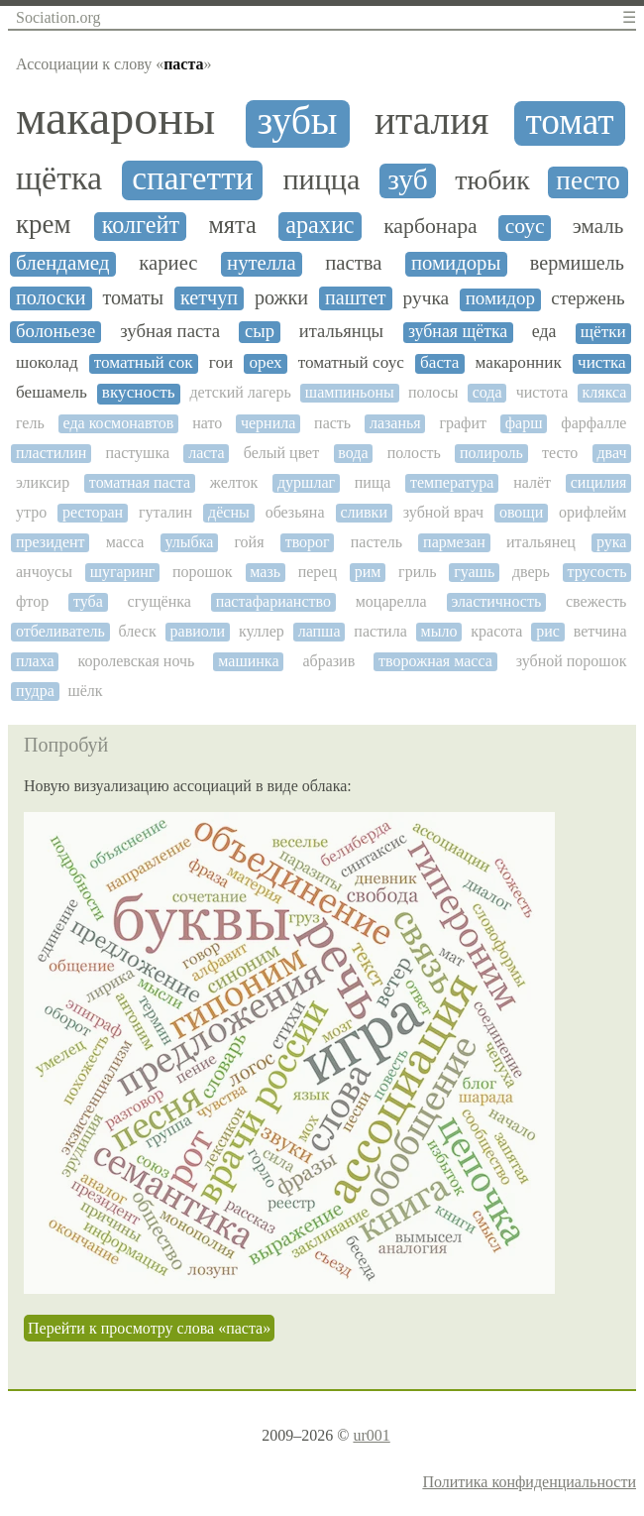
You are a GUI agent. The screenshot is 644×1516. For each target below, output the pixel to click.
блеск (138, 631)
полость (414, 452)
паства (353, 263)
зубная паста (170, 331)
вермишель (577, 263)
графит (462, 422)
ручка (426, 298)
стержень (587, 298)
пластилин (51, 452)
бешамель (51, 393)
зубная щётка (457, 331)
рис (548, 631)
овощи (521, 512)
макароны (115, 118)
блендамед (63, 263)
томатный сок (143, 363)
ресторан (92, 512)
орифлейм (592, 512)
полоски (51, 297)
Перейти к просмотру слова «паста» (149, 1328)
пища (373, 482)
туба (88, 601)
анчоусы (44, 571)
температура (451, 482)
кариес (168, 263)
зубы (297, 121)
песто (587, 181)
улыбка (188, 541)
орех (265, 363)
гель (30, 422)
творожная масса (435, 660)
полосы (433, 392)
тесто (560, 452)
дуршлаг (306, 482)
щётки (603, 332)
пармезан (454, 541)
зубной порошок (571, 660)
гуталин (165, 512)
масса (125, 541)
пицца (321, 180)
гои (221, 363)
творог (307, 541)
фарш (524, 422)
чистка (602, 363)
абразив (328, 660)
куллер (261, 631)
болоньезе (55, 331)
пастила (380, 631)
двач (611, 452)
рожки (281, 297)
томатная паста (139, 482)
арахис (319, 225)
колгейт (140, 225)
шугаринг (123, 571)
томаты (133, 297)
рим (368, 571)
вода (353, 452)
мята (233, 225)
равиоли (198, 631)
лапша (319, 631)
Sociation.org (58, 17)
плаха (35, 660)
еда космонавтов (118, 422)
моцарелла (391, 601)
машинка (248, 660)
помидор (500, 298)
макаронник (519, 363)
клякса (605, 392)
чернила (268, 422)
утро (31, 512)
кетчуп (209, 297)
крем (43, 224)
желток (234, 482)
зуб (407, 179)
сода (487, 392)
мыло (439, 631)
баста (439, 363)
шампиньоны (349, 392)
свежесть (596, 601)
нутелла (261, 263)
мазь (265, 571)
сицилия (599, 482)
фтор (32, 601)
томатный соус (351, 363)
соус (525, 226)
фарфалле (593, 422)
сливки (363, 512)
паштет (355, 297)
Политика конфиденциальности (529, 1481)
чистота (542, 392)
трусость (597, 571)
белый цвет (281, 452)
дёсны (229, 512)
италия (432, 121)
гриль (417, 571)
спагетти (192, 178)
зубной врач (443, 512)
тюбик (492, 180)
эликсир (42, 482)
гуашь (474, 571)
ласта (206, 452)
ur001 (371, 1435)
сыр (259, 331)
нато (207, 422)
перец (317, 571)
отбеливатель (60, 631)
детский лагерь (239, 392)
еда (544, 331)
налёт (532, 482)
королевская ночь (135, 660)
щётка (59, 178)
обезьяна (295, 512)
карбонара (430, 226)
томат (569, 121)
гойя (249, 541)
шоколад (47, 363)
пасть (332, 422)
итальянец (541, 541)
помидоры (455, 263)
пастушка (138, 452)
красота (496, 631)
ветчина (600, 631)
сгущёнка (159, 601)
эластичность (497, 601)
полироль (491, 452)
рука (611, 541)
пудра (35, 690)
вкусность (138, 393)
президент (50, 541)
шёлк (84, 690)
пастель (376, 541)
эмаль (598, 226)
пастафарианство (273, 601)
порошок (202, 571)
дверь (531, 571)
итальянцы (341, 331)
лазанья (395, 422)
